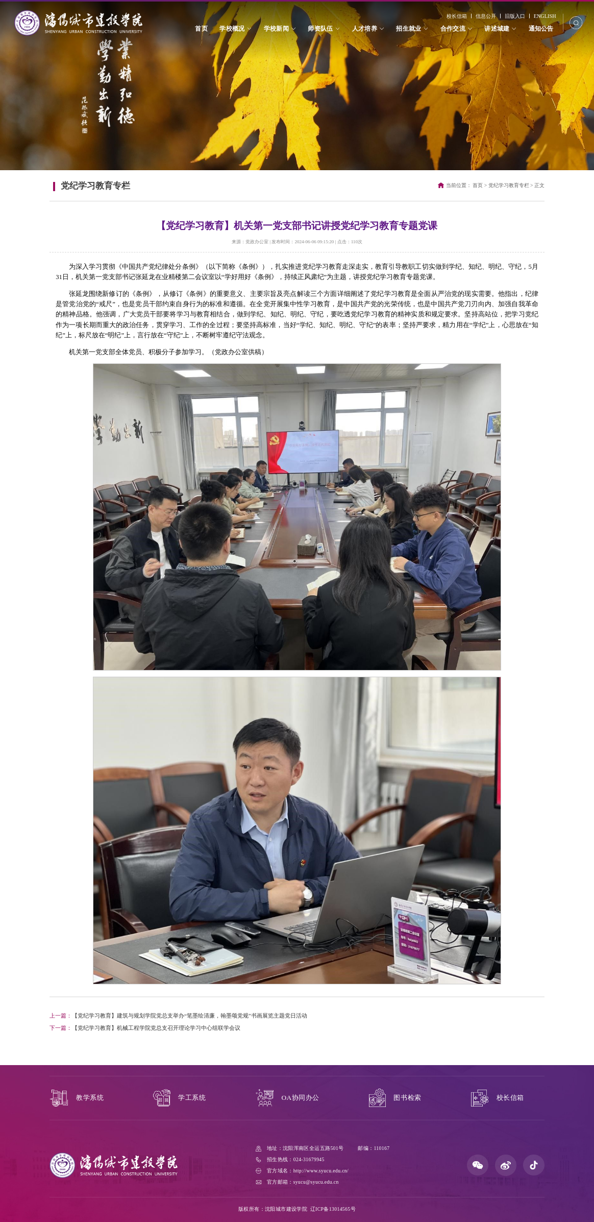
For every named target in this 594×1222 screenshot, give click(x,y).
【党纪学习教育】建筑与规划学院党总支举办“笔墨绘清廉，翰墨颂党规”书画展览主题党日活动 (178, 1015)
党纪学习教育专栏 (508, 185)
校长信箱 (455, 16)
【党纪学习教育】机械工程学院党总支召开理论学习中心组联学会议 (145, 1028)
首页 (478, 185)
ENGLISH (544, 16)
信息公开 (485, 16)
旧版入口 (515, 16)
